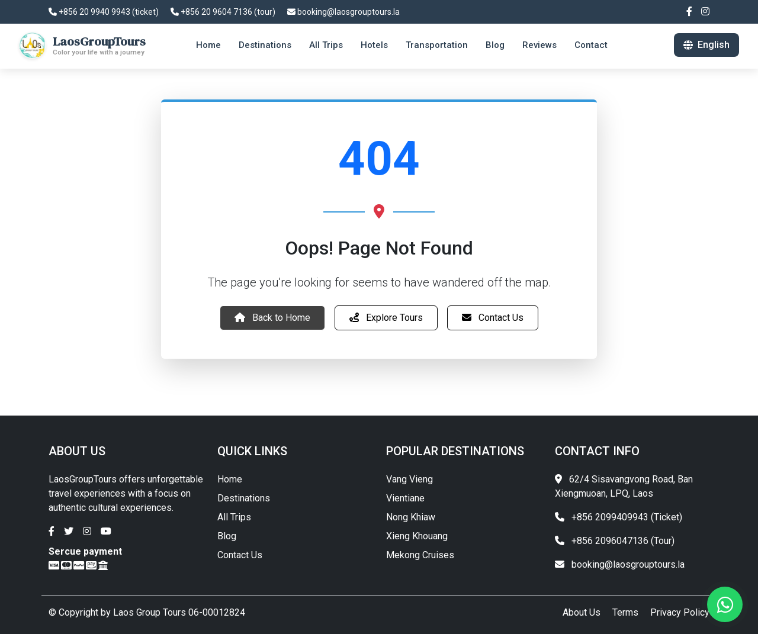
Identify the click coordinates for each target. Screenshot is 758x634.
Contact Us (492, 317)
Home (229, 479)
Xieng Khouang (417, 536)
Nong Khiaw (410, 517)
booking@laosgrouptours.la (343, 12)
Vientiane (405, 498)
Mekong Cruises (420, 555)
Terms (625, 612)
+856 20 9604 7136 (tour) (223, 12)
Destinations (243, 498)
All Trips (234, 517)
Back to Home (272, 317)
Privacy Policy (679, 612)
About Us (581, 612)
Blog (226, 536)
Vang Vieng (409, 479)
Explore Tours (386, 317)
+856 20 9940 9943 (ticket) (104, 12)
